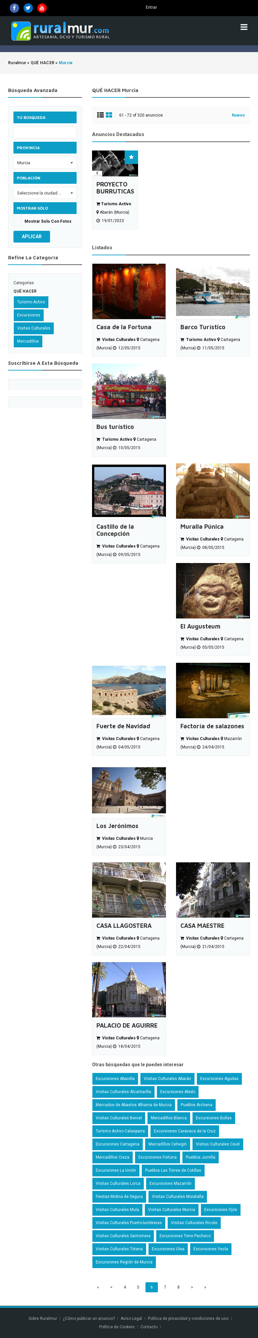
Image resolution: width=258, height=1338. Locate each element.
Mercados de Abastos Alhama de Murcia (134, 1105)
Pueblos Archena (196, 1105)
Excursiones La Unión (116, 1170)
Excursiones (28, 315)
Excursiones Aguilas (219, 1078)
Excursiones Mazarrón (170, 1183)
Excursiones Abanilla (115, 1078)
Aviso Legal (131, 1318)
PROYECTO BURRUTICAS (115, 188)
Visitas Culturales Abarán (167, 1078)
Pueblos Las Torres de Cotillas (173, 1170)
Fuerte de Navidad (123, 726)
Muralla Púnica (202, 526)
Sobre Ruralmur (43, 1318)
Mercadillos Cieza (112, 1157)
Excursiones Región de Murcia (124, 1262)
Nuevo (238, 115)
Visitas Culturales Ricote (194, 1222)
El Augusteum (200, 626)
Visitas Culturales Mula (117, 1209)
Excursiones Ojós (220, 1209)
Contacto (149, 1327)
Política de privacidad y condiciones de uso (188, 1318)
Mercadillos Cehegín (167, 1144)
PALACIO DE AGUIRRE (127, 1025)
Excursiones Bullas (214, 1118)
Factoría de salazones (212, 726)
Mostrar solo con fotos (48, 221)
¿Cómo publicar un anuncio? (89, 1318)
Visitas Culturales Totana (119, 1249)
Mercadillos (28, 341)
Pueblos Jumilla (200, 1157)
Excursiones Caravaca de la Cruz (185, 1131)
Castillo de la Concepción (115, 530)
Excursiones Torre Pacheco (185, 1236)
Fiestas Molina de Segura (119, 1196)
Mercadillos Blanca (169, 1118)
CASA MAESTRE (202, 925)
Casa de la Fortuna (124, 327)
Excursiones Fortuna (157, 1157)
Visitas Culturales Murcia (171, 1209)
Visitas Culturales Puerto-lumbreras (129, 1222)
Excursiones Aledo (177, 1091)
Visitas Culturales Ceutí (218, 1144)
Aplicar (32, 236)
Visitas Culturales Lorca (118, 1183)
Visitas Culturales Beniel (119, 1118)
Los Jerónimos (117, 825)
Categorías (23, 282)
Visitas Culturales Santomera (123, 1236)
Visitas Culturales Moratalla (178, 1196)
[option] (115, 189)
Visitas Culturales (33, 328)
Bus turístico (115, 426)
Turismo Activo (31, 302)
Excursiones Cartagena (117, 1144)
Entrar (151, 7)
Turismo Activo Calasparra (120, 1131)
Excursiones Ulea (168, 1249)
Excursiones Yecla (211, 1249)
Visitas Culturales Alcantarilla (123, 1091)
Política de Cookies (117, 1327)
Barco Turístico (202, 327)
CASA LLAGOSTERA (124, 925)
